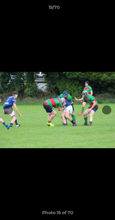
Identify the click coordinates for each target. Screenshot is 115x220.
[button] (93, 9)
